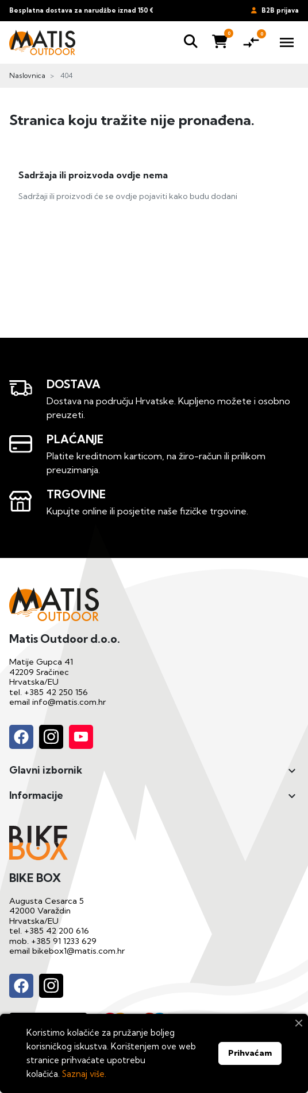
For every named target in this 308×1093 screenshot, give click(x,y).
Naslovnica (27, 75)
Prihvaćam (250, 1053)
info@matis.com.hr (69, 702)
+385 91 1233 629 (64, 941)
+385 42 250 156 (56, 692)
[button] (191, 42)
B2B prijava (275, 10)
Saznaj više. (84, 1073)
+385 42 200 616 (56, 931)
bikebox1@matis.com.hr (78, 951)
